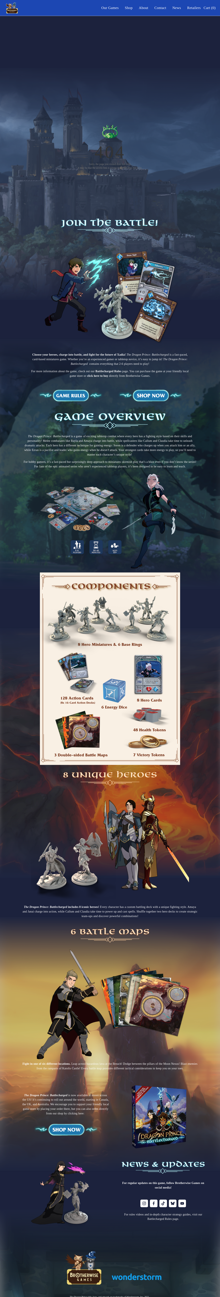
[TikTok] (163, 1203)
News (176, 8)
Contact (160, 8)
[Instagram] (144, 1203)
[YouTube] (182, 1203)
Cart (210, 8)
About (143, 8)
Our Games (110, 8)
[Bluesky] (172, 1203)
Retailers (194, 8)
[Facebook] (153, 1203)
